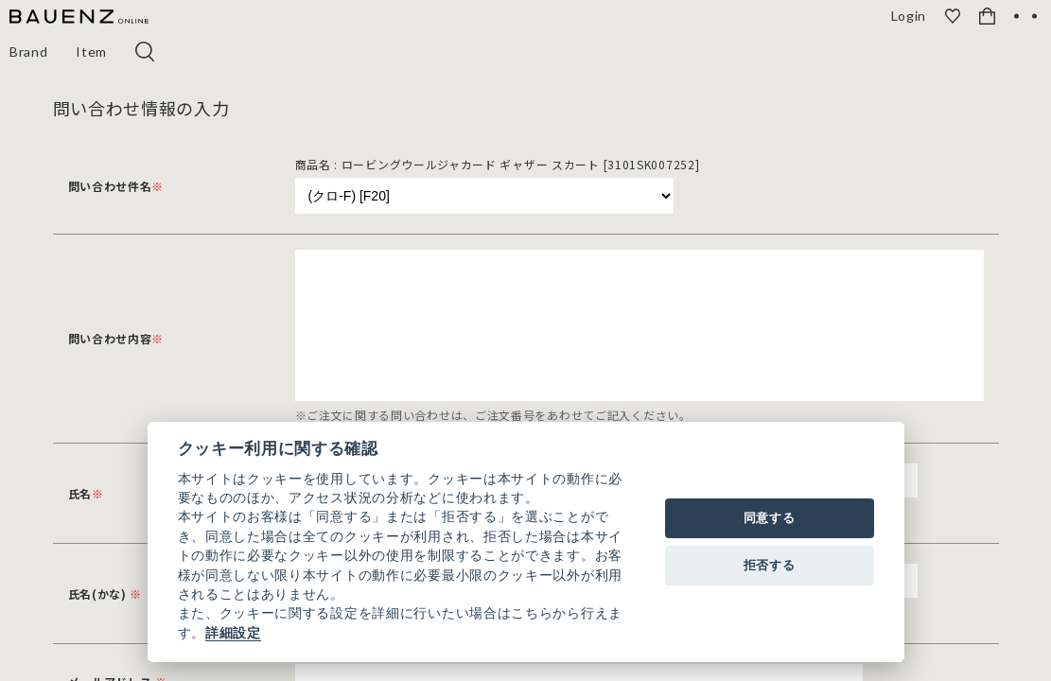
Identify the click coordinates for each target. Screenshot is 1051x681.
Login (910, 16)
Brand (28, 52)
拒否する (770, 565)
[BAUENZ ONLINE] (79, 17)
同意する (770, 518)
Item (92, 52)
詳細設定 (233, 632)
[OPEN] (1025, 16)
